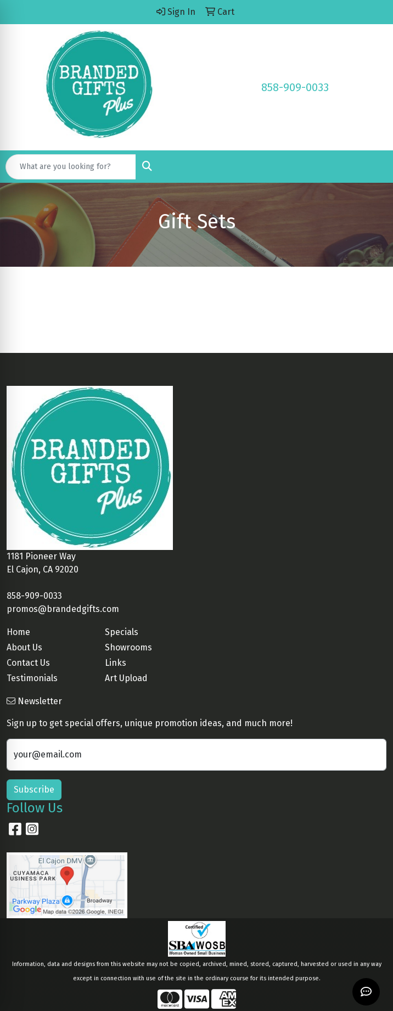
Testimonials (32, 678)
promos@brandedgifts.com (63, 609)
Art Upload (126, 678)
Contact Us (28, 663)
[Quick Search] (70, 166)
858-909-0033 (295, 87)
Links (115, 663)
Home (18, 632)
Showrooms (128, 647)
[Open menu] (371, 167)
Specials (121, 632)
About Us (24, 647)
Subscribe (34, 789)
